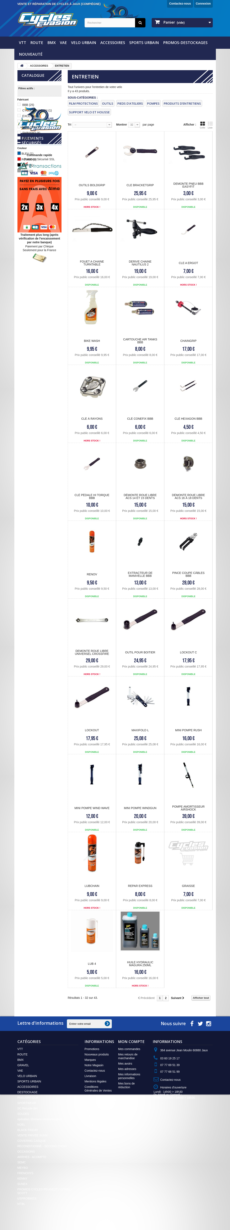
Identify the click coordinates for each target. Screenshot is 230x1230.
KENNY (29, 121)
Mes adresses (127, 1069)
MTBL (21, 1204)
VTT (22, 42)
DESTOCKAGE (27, 1092)
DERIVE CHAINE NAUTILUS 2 (140, 263)
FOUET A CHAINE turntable (92, 263)
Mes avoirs (125, 1063)
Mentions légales (95, 1081)
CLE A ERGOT (188, 263)
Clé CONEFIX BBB (140, 418)
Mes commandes (129, 1049)
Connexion (203, 3)
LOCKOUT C (188, 652)
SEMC (21, 1162)
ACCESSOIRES (112, 42)
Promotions (92, 1049)
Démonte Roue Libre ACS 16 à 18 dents (188, 496)
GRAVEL (23, 1065)
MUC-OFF (32, 127)
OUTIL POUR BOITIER (140, 652)
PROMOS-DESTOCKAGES (185, 42)
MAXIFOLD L (140, 730)
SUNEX (22, 1184)
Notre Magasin (94, 1065)
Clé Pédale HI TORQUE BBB (92, 496)
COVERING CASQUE (31, 1140)
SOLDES (23, 1113)
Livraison (90, 1076)
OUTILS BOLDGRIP (92, 185)
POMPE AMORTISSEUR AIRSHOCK (188, 808)
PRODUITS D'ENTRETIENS (182, 103)
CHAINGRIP (188, 340)
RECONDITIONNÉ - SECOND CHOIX (42, 1146)
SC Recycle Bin (27, 1108)
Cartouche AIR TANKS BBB (140, 341)
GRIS (27, 171)
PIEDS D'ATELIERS (130, 103)
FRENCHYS (25, 1173)
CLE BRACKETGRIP (140, 185)
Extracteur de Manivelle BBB (140, 574)
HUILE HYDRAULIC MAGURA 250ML (140, 964)
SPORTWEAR (26, 1103)
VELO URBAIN (83, 42)
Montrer (121, 124)
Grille (202, 125)
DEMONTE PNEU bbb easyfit (188, 185)
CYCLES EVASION (37, 110)
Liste (210, 125)
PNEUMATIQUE (28, 1097)
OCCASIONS (26, 1151)
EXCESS (30, 116)
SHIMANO (31, 132)
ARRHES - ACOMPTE (31, 1157)
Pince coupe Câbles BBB (188, 574)
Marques (90, 1059)
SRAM (28, 138)
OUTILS (107, 103)
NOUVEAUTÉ (31, 54)
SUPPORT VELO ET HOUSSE (89, 112)
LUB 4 (92, 963)
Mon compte (131, 1041)
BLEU (27, 153)
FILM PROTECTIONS (83, 103)
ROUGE (28, 159)
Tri (69, 124)
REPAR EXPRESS (140, 885)
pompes (153, 103)
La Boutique (92, 1096)
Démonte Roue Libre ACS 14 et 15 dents (140, 496)
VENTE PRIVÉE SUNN (32, 1135)
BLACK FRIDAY (27, 1130)
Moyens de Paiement (98, 1101)
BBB (28, 104)
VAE (63, 42)
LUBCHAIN (92, 885)
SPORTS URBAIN (144, 42)
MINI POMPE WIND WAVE (91, 808)
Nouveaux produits (97, 1054)
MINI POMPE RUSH (188, 730)
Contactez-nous (180, 3)
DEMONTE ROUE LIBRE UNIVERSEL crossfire (92, 652)
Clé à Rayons (91, 418)
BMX (51, 42)
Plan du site (92, 1125)
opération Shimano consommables (39, 1119)
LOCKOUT (92, 730)
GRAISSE (188, 885)
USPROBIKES (26, 1198)
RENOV (92, 574)
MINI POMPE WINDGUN (140, 808)
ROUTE (36, 42)
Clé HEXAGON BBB (188, 418)
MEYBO (22, 1167)
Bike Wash (92, 340)
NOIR (27, 165)
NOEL (21, 1124)
